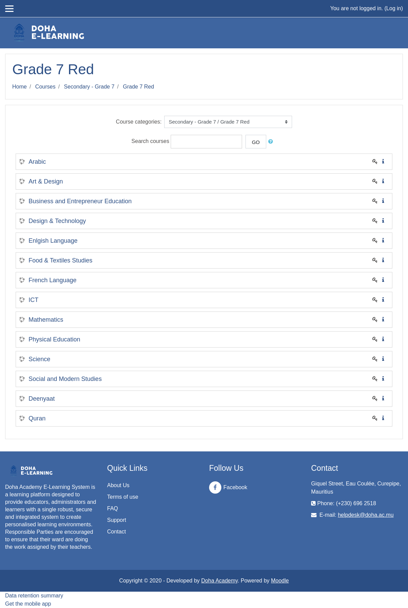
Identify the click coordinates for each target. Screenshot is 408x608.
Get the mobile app (28, 604)
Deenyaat (42, 398)
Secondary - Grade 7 (89, 87)
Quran (37, 418)
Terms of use (122, 497)
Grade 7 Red (138, 87)
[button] (272, 142)
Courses (45, 87)
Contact (116, 531)
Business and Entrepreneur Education (80, 201)
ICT (33, 300)
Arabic (37, 161)
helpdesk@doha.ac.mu (366, 515)
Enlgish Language (53, 240)
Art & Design (46, 181)
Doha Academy (219, 580)
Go (256, 142)
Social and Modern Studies (65, 378)
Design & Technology (57, 221)
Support (116, 520)
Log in (393, 8)
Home (19, 87)
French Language (52, 280)
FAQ (112, 508)
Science (39, 359)
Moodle (280, 580)
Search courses (150, 141)
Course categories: (139, 122)
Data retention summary (34, 595)
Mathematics (46, 319)
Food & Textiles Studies (60, 260)
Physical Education (54, 339)
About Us (118, 485)
